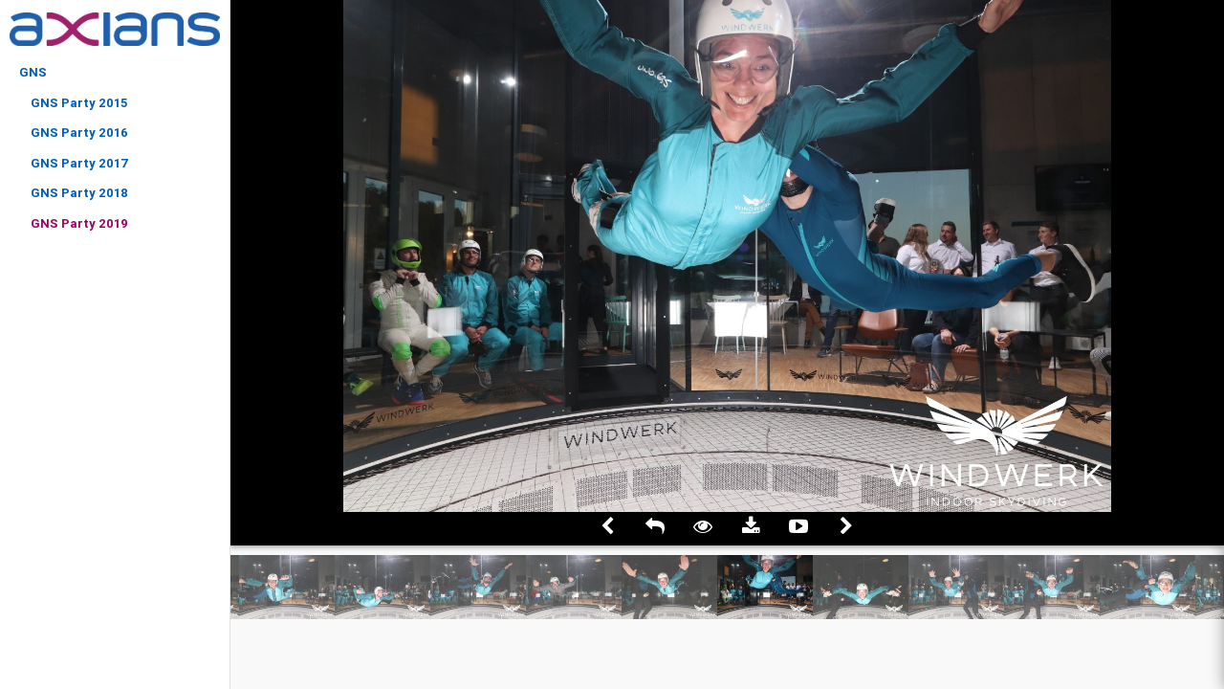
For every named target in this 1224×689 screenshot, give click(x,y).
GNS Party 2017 (80, 163)
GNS (33, 72)
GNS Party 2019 (79, 223)
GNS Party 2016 (79, 132)
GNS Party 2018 (79, 193)
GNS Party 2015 (79, 103)
